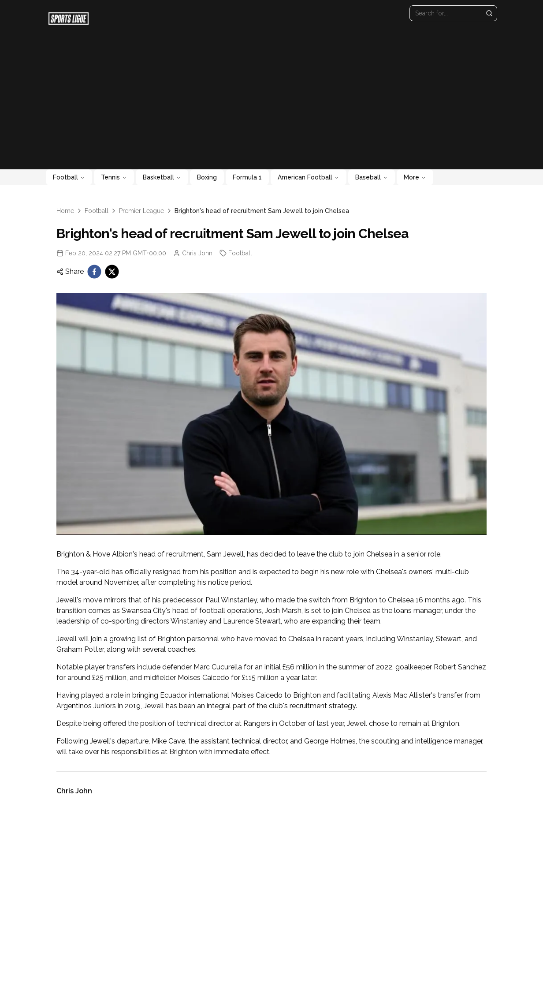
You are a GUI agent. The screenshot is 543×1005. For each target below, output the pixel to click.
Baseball (371, 177)
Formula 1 (247, 177)
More (415, 177)
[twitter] (112, 272)
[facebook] (94, 272)
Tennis (114, 177)
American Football (308, 177)
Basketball (162, 177)
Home (65, 210)
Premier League (141, 210)
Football (69, 177)
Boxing (207, 177)
